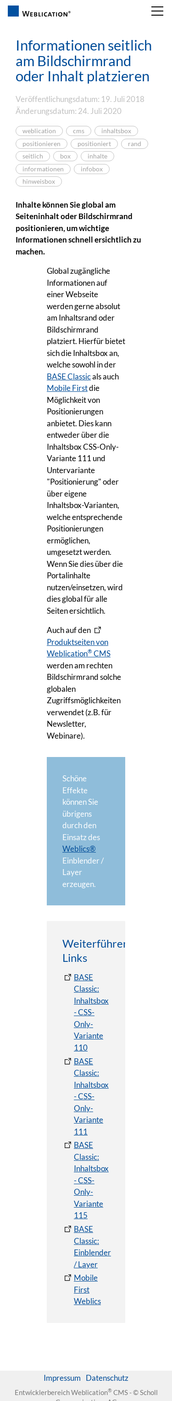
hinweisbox (38, 181)
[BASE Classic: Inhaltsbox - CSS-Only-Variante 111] (86, 1097)
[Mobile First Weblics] (86, 1289)
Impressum (62, 1378)
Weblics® (79, 848)
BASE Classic (69, 376)
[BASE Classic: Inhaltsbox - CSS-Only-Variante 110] (86, 1013)
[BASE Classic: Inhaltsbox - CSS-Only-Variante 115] (86, 1180)
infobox (92, 169)
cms (78, 131)
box (65, 156)
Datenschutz (107, 1378)
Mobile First (67, 388)
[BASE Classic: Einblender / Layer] (86, 1246)
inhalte (97, 156)
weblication (39, 131)
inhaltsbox (116, 131)
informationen (43, 169)
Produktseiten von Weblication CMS (79, 648)
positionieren (41, 143)
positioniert (94, 143)
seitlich (32, 156)
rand (134, 143)
